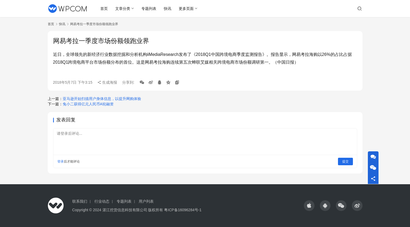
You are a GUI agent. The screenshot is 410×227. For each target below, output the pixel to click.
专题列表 (148, 8)
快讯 (167, 8)
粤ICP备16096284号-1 (182, 210)
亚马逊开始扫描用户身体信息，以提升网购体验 (102, 99)
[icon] (309, 205)
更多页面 (186, 8)
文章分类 (122, 8)
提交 (345, 161)
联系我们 (79, 201)
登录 (60, 161)
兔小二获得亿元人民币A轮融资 (88, 104)
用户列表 (146, 201)
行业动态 (101, 201)
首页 (104, 8)
